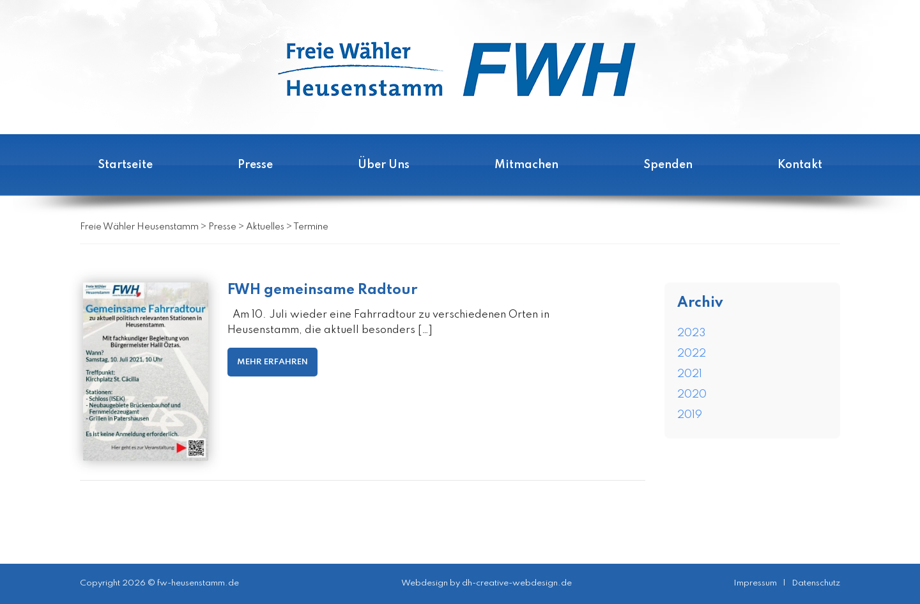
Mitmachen (526, 165)
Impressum (755, 583)
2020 (692, 394)
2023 (691, 333)
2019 (689, 415)
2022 (691, 353)
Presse (255, 165)
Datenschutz (816, 583)
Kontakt (800, 165)
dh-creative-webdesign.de (517, 583)
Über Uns (384, 165)
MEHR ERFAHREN (272, 362)
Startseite (125, 165)
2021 (689, 374)
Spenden (668, 165)
